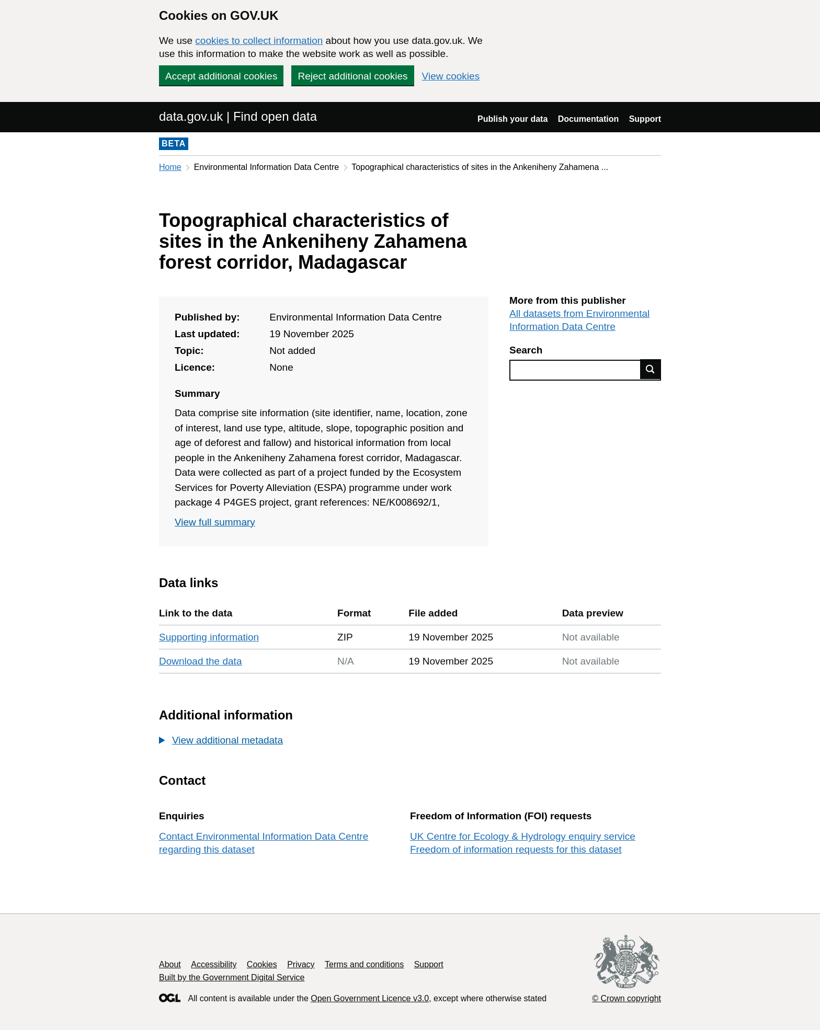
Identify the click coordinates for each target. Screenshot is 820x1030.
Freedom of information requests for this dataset (515, 849)
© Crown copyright (626, 998)
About (170, 964)
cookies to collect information (259, 40)
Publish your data (512, 119)
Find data (650, 369)
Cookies (262, 964)
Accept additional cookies (221, 76)
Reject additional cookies (352, 76)
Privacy (300, 964)
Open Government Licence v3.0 (370, 998)
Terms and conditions (364, 964)
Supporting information (209, 637)
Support (645, 119)
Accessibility (213, 964)
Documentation (588, 119)
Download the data (200, 661)
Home (170, 167)
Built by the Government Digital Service (231, 977)
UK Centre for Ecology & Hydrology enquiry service (522, 836)
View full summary (215, 522)
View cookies (451, 76)
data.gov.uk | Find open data (238, 116)
